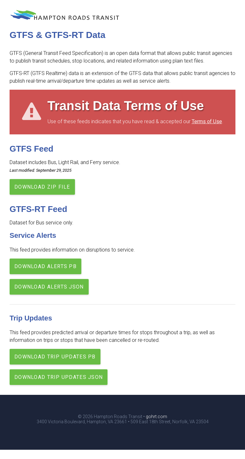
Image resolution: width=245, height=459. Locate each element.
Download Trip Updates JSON (58, 377)
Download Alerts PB (45, 266)
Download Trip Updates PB (55, 357)
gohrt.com (156, 416)
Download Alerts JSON (49, 287)
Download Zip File (42, 187)
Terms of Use (207, 121)
